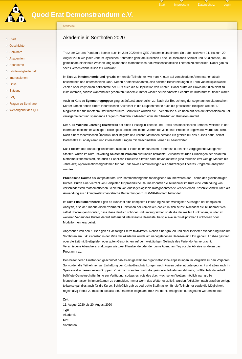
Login (227, 4)
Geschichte (16, 45)
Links (12, 84)
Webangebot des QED (24, 110)
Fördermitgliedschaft (23, 71)
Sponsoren (16, 65)
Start (162, 4)
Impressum (181, 4)
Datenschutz (206, 4)
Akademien (16, 58)
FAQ (12, 97)
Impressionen (18, 78)
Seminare (15, 52)
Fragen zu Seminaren (23, 103)
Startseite (69, 25)
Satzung (15, 90)
